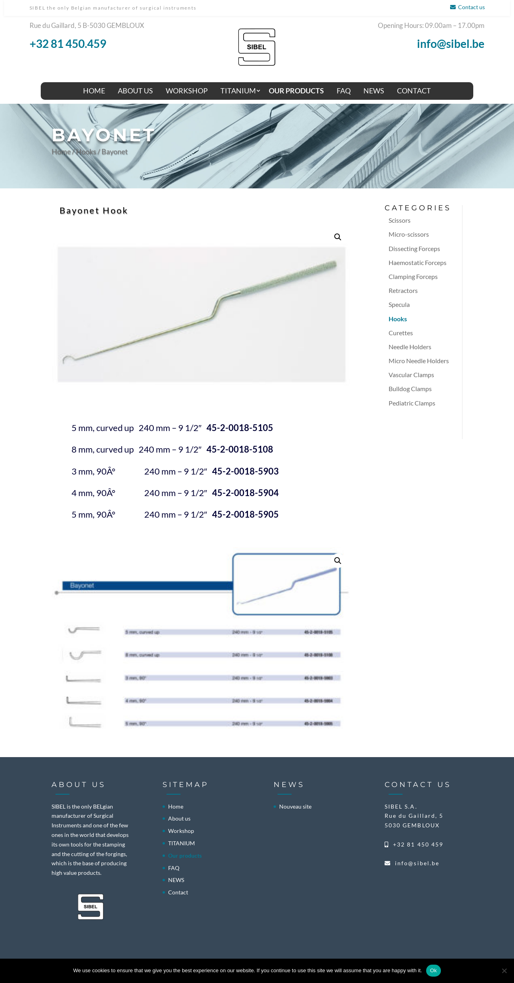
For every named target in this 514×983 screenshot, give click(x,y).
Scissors (400, 220)
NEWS (373, 90)
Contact (414, 90)
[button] (338, 237)
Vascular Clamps (411, 374)
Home (94, 90)
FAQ (344, 90)
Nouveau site (295, 806)
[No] (504, 971)
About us (135, 90)
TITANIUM (238, 90)
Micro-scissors (409, 234)
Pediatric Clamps (412, 403)
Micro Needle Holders (419, 360)
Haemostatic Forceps (418, 262)
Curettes (401, 332)
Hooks (86, 151)
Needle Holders (410, 346)
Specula (399, 304)
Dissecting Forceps (414, 248)
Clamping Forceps (413, 276)
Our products (296, 90)
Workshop (187, 90)
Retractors (403, 290)
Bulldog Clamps (410, 388)
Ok (433, 970)
